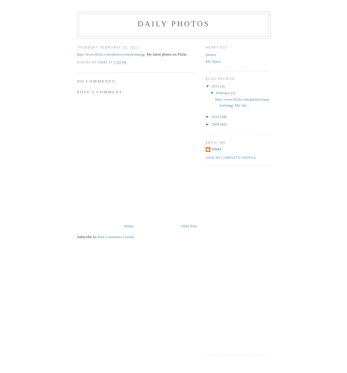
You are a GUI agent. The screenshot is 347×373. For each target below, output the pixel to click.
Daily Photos (174, 24)
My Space (213, 61)
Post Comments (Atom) (116, 237)
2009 (216, 124)
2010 (216, 116)
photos (211, 54)
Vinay (217, 149)
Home (128, 226)
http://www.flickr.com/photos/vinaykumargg (111, 54)
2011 (216, 86)
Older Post (189, 226)
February (223, 93)
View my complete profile (231, 157)
